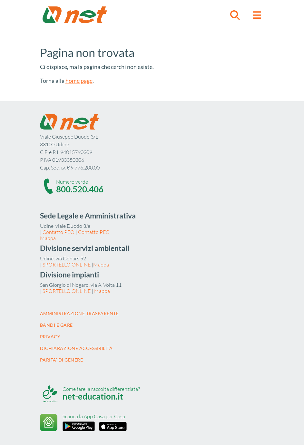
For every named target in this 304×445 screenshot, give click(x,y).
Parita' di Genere (61, 360)
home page (79, 80)
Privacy (50, 336)
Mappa (48, 238)
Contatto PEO (58, 232)
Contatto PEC (93, 232)
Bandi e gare (56, 325)
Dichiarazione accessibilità (76, 348)
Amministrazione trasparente (79, 313)
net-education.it (93, 396)
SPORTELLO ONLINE (67, 264)
